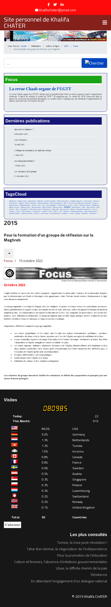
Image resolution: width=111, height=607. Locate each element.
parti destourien (55, 213)
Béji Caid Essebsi (62, 201)
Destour (96, 201)
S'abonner (12, 525)
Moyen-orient (57, 207)
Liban (71, 205)
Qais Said (55, 209)
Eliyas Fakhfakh (30, 203)
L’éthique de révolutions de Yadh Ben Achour (57, 153)
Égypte (77, 213)
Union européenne (90, 211)
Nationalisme (76, 207)
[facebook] (48, 4)
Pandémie (24, 209)
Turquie (44, 211)
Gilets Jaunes (13, 205)
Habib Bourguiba (25, 205)
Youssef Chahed (26, 213)
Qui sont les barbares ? (57, 132)
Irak (39, 205)
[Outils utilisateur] (9, 253)
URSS (55, 211)
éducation (93, 213)
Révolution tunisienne (84, 209)
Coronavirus (88, 201)
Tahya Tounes (26, 211)
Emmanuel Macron (56, 203)
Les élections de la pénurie (57, 174)
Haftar (34, 205)
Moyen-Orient (47, 207)
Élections (85, 213)
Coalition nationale (76, 201)
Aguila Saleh (22, 201)
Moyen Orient (36, 207)
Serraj (94, 209)
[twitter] (55, 4)
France (95, 203)
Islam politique (51, 205)
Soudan (11, 211)
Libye (76, 205)
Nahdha (67, 207)
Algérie (40, 201)
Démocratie (13, 203)
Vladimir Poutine (14, 213)
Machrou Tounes (85, 205)
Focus (8, 261)
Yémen (36, 213)
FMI (65, 203)
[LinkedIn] (62, 4)
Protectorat (46, 209)
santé (72, 213)
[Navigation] (105, 22)
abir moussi (44, 213)
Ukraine (66, 211)
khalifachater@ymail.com (57, 10)
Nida (83, 207)
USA (60, 211)
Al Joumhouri (32, 201)
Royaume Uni (64, 209)
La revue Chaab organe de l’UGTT (40, 89)
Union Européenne (77, 211)
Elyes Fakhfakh (43, 203)
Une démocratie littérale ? (57, 163)
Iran (43, 205)
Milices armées (14, 207)
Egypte (21, 203)
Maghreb (95, 205)
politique (65, 213)
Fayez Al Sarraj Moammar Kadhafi (79, 203)
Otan (17, 209)
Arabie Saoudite (50, 201)
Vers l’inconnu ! (57, 142)
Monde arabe (25, 207)
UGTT (50, 211)
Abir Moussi (12, 201)
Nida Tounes (91, 207)
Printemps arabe (35, 209)
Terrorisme (36, 211)
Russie (73, 209)
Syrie (18, 211)
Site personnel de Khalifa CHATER (36, 22)
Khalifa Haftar (62, 205)
